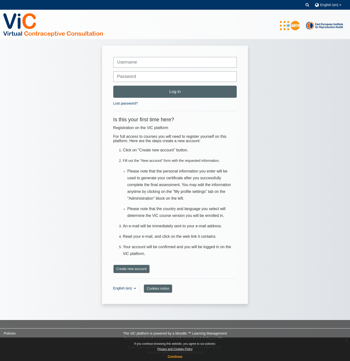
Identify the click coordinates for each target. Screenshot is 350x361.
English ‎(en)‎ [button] (123, 288)
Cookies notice (158, 288)
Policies (10, 333)
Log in (175, 91)
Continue (175, 357)
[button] (307, 4)
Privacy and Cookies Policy (175, 349)
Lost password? (125, 103)
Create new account (131, 269)
